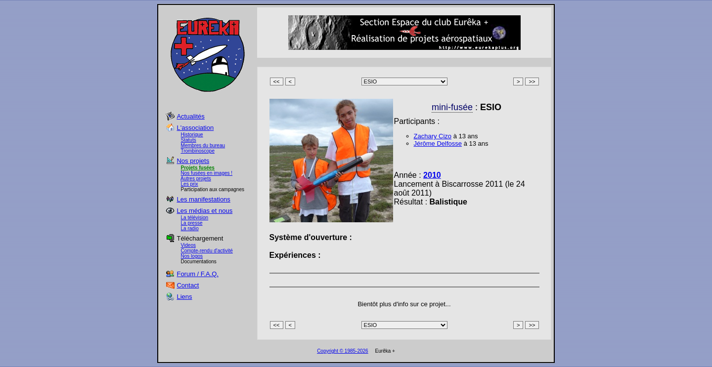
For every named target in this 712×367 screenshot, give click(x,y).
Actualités (190, 116)
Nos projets (193, 160)
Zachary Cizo (433, 136)
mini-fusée (452, 107)
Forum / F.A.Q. (198, 274)
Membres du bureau (203, 145)
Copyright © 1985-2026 (342, 351)
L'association (195, 127)
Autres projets (195, 178)
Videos (188, 245)
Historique (192, 134)
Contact (188, 285)
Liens (184, 296)
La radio (190, 228)
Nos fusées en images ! (207, 173)
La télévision (195, 217)
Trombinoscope (197, 151)
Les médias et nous (204, 210)
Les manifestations (203, 199)
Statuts (188, 140)
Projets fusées (198, 167)
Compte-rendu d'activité (207, 250)
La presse (192, 223)
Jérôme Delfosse (438, 143)
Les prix (189, 184)
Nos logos (192, 256)
